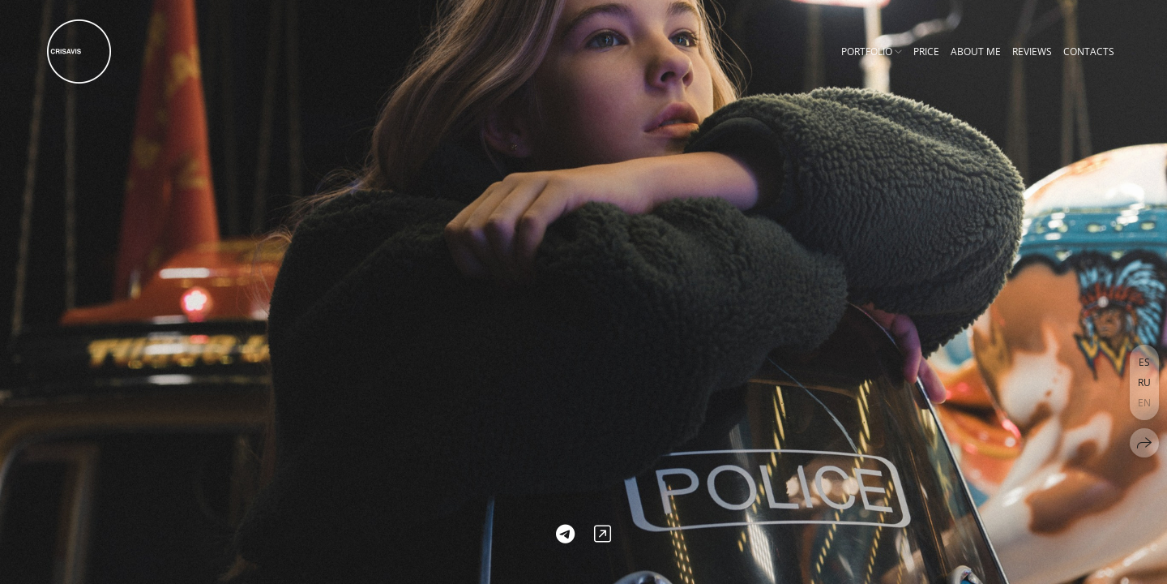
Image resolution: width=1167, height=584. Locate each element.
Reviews (1032, 51)
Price (926, 51)
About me (976, 51)
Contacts (1088, 51)
